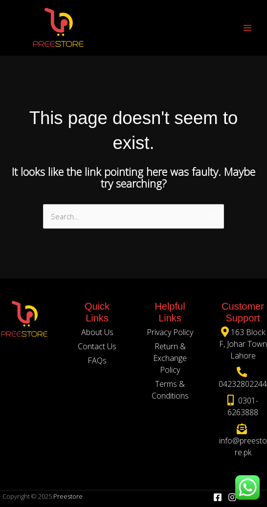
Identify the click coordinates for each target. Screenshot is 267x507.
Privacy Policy (170, 332)
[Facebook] (217, 497)
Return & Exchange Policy (170, 358)
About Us (97, 332)
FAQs (97, 360)
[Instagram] (232, 497)
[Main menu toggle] (247, 27)
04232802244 (243, 384)
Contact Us (97, 346)
